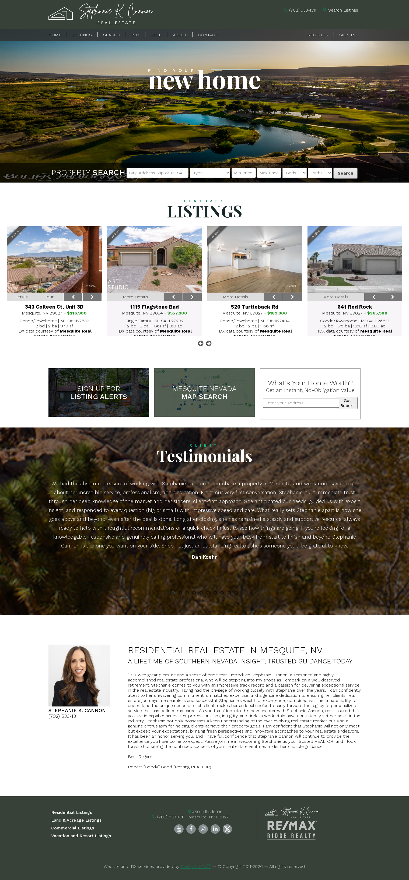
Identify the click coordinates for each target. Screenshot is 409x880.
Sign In (347, 34)
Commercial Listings (72, 827)
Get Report (347, 403)
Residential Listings (71, 812)
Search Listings (343, 10)
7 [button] (215, 593)
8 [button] (222, 593)
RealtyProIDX (196, 866)
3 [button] (187, 593)
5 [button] (201, 593)
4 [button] (194, 593)
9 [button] (229, 593)
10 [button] (236, 593)
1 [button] (173, 593)
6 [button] (208, 593)
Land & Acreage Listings (76, 820)
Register (317, 34)
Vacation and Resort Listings (81, 835)
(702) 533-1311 (302, 10)
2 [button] (180, 593)
